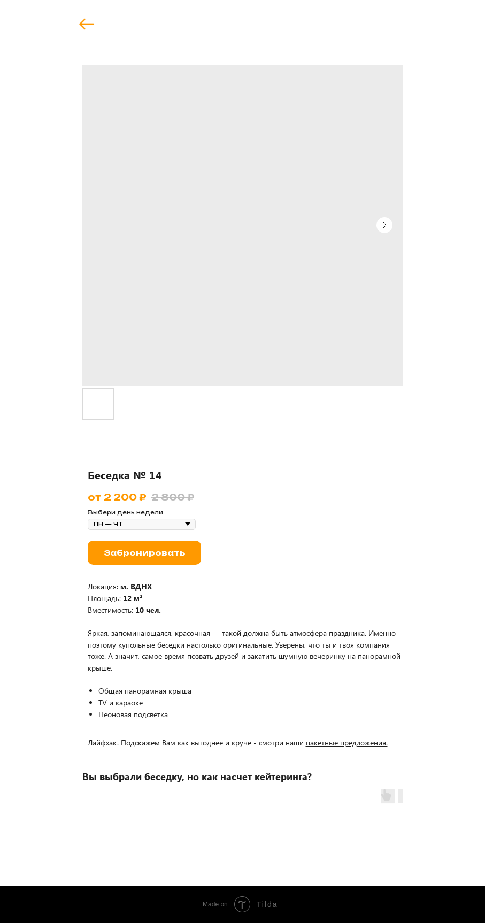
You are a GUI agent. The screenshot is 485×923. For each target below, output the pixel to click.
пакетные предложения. (347, 742)
